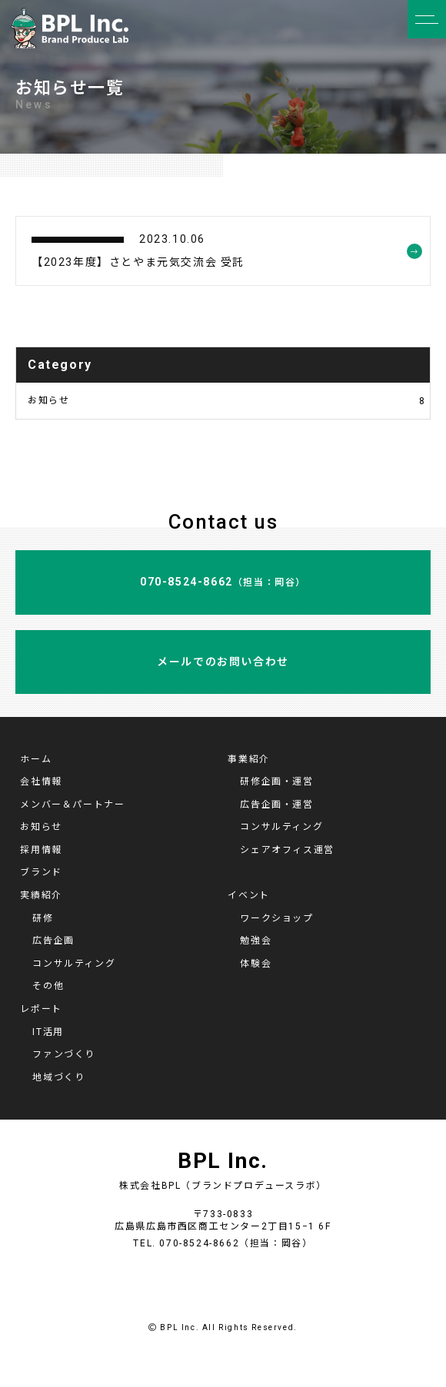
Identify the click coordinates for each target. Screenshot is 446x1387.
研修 (42, 918)
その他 (48, 986)
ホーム (36, 759)
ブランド (41, 872)
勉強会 (255, 940)
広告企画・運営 (276, 804)
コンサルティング (281, 826)
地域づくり (58, 1077)
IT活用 (47, 1032)
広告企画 (53, 940)
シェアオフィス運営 (287, 849)
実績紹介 (41, 895)
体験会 (255, 963)
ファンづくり (63, 1054)
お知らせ (227, 400)
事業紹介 (248, 759)
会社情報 (41, 781)
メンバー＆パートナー (72, 804)
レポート (41, 1009)
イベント (248, 895)
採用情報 (41, 849)
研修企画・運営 (276, 781)
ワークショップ (276, 918)
